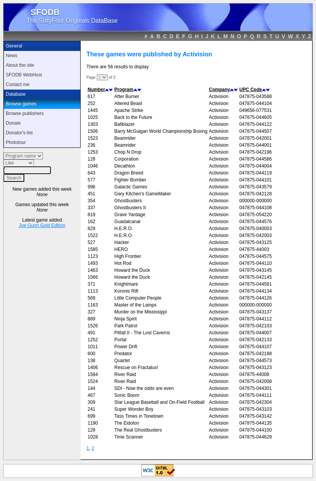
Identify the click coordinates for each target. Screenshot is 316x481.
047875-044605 (255, 117)
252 (91, 103)
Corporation (126, 159)
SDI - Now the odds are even (144, 388)
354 (91, 200)
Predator (123, 353)
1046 (93, 166)
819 (91, 214)
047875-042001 (255, 138)
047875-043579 (255, 187)
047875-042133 (255, 339)
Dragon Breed (128, 173)
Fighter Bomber (130, 180)
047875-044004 (255, 166)
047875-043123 (255, 367)
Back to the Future (133, 117)
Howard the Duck (132, 270)
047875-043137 (255, 312)
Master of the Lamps (135, 305)
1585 (93, 249)
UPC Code (250, 89)
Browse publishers (25, 113)
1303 (93, 124)
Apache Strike (128, 110)
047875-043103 (255, 409)
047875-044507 (255, 131)
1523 (93, 138)
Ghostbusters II (129, 207)
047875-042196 (255, 152)
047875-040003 (255, 228)
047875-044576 (255, 221)
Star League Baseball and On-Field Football (159, 402)
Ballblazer (124, 124)
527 (91, 242)
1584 (93, 374)
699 (91, 416)
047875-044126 (255, 298)
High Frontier (127, 256)
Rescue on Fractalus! (136, 367)
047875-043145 (255, 270)
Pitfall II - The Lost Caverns (142, 332)
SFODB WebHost (24, 75)
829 (91, 228)
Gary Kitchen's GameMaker (142, 193)
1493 (93, 263)
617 (91, 96)
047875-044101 (255, 180)
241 (91, 409)
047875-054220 (255, 214)
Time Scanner (128, 437)
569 (91, 298)
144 (91, 388)
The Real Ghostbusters (138, 430)
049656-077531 (255, 110)
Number (96, 89)
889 (91, 319)
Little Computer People (137, 298)
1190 (93, 423)
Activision (219, 96)
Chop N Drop (127, 152)
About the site (20, 65)
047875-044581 (255, 284)
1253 (93, 152)
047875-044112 (255, 319)
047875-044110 (255, 263)
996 (91, 187)
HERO (121, 249)
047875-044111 (255, 395)
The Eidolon (126, 423)
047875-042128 (255, 193)
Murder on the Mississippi (140, 312)
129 (91, 430)
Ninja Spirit (125, 319)
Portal (120, 339)
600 (91, 353)
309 (91, 402)
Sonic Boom (126, 395)
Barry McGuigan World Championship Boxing (160, 131)
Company (219, 89)
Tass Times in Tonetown (138, 416)
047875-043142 (255, 416)
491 (91, 332)
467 (91, 395)
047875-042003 (255, 235)
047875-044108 (255, 207)
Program (123, 89)
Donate (13, 123)
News (11, 55)
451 (91, 193)
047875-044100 (255, 430)
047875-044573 (255, 360)
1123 (93, 256)
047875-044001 (255, 145)
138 (91, 360)
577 (91, 180)
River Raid (125, 374)
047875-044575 (255, 256)
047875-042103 (255, 326)
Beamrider (124, 138)
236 (91, 145)
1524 (93, 381)
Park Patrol (125, 326)
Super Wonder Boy (133, 409)
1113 (93, 291)
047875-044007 (255, 332)
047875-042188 (255, 353)
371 (91, 284)
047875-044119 (255, 173)
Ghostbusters (128, 200)
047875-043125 (255, 242)
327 (91, 312)
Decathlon (124, 166)
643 (91, 173)
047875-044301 (255, 388)
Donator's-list (19, 132)
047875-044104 (255, 103)
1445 (93, 110)
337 (91, 207)
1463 (93, 270)
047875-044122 (255, 124)
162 (91, 221)
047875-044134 (255, 291)
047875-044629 (255, 437)
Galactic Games (130, 187)
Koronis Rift (126, 291)
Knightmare (126, 284)
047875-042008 (255, 381)
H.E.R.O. (123, 228)
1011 (93, 346)
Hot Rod (122, 263)
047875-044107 (255, 346)
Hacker (121, 242)
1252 (93, 339)
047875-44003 (254, 249)
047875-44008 (254, 374)
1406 (93, 367)
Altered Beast (128, 103)
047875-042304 (255, 402)
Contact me (17, 84)
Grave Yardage (129, 214)
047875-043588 (255, 96)
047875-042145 (255, 277)
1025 (93, 117)
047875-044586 (255, 159)
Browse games (21, 104)
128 (91, 159)
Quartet (122, 360)
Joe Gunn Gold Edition (42, 225)
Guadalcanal (127, 221)
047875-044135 (255, 423)
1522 (93, 235)
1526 (93, 326)
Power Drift (125, 346)
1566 (93, 277)
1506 (93, 131)
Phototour (16, 142)
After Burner (126, 96)
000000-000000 (255, 200)
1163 (93, 305)
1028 (93, 437)
